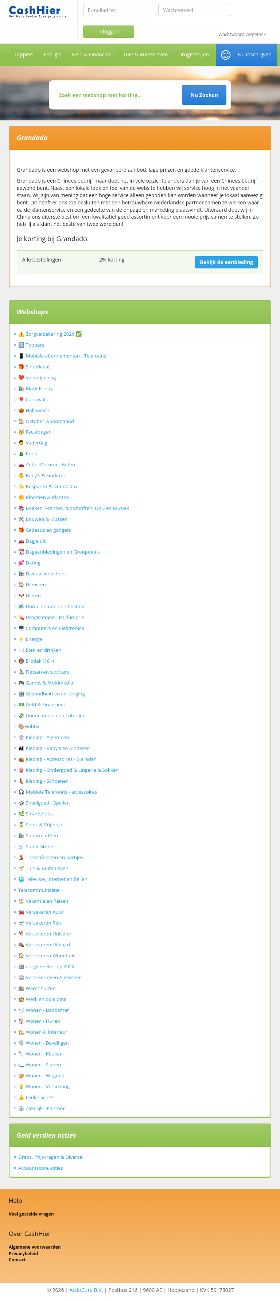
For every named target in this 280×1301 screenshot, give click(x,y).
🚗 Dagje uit (32, 541)
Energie (53, 54)
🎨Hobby (28, 726)
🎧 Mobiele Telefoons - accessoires (57, 792)
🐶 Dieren (29, 595)
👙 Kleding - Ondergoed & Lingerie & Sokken (68, 770)
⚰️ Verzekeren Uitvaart (44, 944)
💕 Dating (29, 562)
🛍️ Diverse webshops (42, 573)
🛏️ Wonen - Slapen (39, 1064)
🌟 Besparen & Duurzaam (47, 486)
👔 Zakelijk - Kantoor (41, 1108)
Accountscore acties (40, 1168)
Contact (17, 1260)
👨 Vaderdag (32, 442)
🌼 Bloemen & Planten (43, 497)
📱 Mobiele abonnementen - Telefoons (62, 355)
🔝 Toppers (31, 345)
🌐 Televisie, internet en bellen (53, 879)
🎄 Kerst (28, 453)
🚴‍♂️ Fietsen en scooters (43, 672)
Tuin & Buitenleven (145, 54)
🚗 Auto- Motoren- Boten (46, 464)
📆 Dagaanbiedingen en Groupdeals (59, 551)
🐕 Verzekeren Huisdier (44, 933)
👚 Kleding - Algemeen (43, 737)
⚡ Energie (30, 639)
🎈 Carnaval (32, 399)
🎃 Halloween (34, 410)
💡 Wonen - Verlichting (44, 1086)
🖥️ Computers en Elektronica (51, 628)
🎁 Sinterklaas (34, 366)
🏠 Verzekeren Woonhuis (46, 955)
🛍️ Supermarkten (38, 835)
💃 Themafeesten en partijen (51, 857)
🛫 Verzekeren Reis (40, 922)
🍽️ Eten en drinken (39, 650)
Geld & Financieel (92, 54)
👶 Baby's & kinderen (42, 475)
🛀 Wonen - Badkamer (43, 1010)
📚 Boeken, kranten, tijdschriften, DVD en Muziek (73, 508)
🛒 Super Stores (36, 846)
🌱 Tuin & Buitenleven (43, 868)
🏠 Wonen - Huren (39, 1021)
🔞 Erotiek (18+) (36, 661)
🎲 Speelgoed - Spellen (44, 802)
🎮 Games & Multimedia (45, 682)
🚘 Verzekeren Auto (40, 912)
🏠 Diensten (32, 584)
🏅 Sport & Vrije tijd (40, 824)
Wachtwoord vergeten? (241, 34)
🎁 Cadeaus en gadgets (44, 530)
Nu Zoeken (204, 94)
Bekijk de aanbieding (226, 262)
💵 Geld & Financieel (41, 704)
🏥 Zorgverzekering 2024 (46, 966)
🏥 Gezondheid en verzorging (51, 693)
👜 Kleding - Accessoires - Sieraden (57, 759)
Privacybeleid (23, 1253)
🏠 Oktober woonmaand (46, 421)
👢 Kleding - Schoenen (43, 781)
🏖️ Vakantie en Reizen (43, 901)
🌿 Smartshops (35, 813)
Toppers (24, 54)
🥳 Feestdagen (35, 431)
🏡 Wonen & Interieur (42, 1032)
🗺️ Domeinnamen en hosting (51, 606)
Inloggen (108, 31)
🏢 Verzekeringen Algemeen (50, 977)
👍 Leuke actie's (36, 1097)
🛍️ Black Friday (35, 388)
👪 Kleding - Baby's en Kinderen (54, 748)
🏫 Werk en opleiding (42, 999)
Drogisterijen (193, 54)
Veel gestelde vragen (31, 1214)
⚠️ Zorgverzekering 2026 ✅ (50, 334)
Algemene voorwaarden (35, 1247)
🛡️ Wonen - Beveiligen (43, 1042)
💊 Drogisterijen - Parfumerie (51, 617)
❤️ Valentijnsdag (37, 377)
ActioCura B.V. (86, 1289)
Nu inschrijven (255, 54)
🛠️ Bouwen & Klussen (43, 519)
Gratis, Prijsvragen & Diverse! (50, 1157)
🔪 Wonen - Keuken (40, 1053)
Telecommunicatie (39, 890)
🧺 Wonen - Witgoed (41, 1075)
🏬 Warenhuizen (37, 988)
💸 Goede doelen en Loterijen (52, 715)
